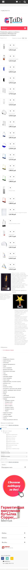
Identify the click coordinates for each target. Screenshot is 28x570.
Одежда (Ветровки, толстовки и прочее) (12, 381)
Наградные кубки (9, 402)
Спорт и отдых (6, 379)
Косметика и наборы (7, 386)
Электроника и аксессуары (9, 371)
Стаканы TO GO (10, 440)
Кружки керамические (11, 434)
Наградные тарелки (9, 407)
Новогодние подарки (7, 376)
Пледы (4, 393)
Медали (6, 410)
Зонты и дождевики (7, 367)
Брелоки (5, 392)
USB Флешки (6, 395)
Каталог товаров (7, 431)
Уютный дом (6, 362)
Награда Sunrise (12, 267)
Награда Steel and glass (13, 48)
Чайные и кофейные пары (12, 449)
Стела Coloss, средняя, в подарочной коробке (18, 212)
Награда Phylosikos (12, 256)
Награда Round (12, 113)
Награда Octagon (12, 146)
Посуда (4, 357)
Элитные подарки (7, 414)
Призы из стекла (8, 403)
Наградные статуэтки (9, 400)
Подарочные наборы (7, 412)
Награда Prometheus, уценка (14, 223)
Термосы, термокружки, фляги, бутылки (12, 390)
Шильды (5, 385)
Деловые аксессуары (8, 369)
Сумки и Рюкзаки (7, 360)
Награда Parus (11, 70)
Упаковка (5, 374)
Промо (4, 366)
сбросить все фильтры (13, 425)
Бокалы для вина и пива (12, 443)
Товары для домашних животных (10, 419)
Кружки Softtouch (10, 438)
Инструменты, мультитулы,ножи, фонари (12, 388)
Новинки (5, 417)
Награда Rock (11, 234)
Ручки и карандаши (7, 378)
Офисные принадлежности (9, 364)
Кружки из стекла (10, 441)
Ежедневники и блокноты (8, 359)
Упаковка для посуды (11, 445)
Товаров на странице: (17, 38)
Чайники (9, 447)
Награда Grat (11, 102)
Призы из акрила (8, 405)
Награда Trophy (12, 190)
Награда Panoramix (12, 245)
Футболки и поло (7, 383)
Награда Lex (11, 124)
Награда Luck (11, 91)
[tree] (14, 440)
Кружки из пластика (11, 436)
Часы (4, 373)
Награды (5, 398)
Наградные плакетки (9, 409)
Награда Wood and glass (13, 59)
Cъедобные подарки (7, 416)
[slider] (27, 428)
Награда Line (11, 157)
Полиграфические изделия (9, 397)
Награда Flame (12, 135)
